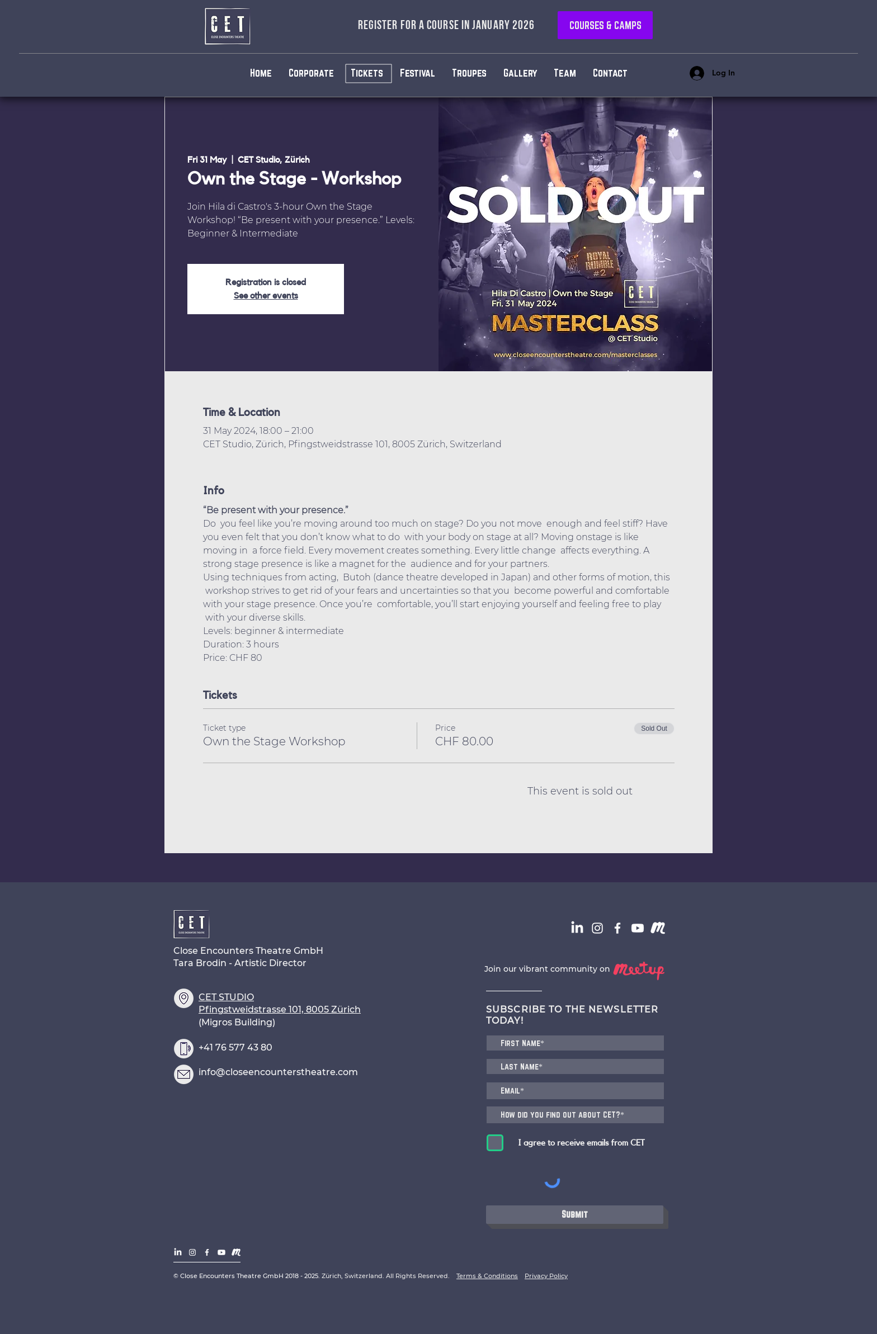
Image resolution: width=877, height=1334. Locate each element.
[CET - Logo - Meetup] (657, 928)
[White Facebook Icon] (617, 928)
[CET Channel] (637, 928)
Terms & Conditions (487, 1276)
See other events (266, 295)
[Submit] (574, 1214)
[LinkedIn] (577, 928)
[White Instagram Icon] (597, 928)
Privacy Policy (546, 1276)
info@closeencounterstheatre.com (278, 1072)
